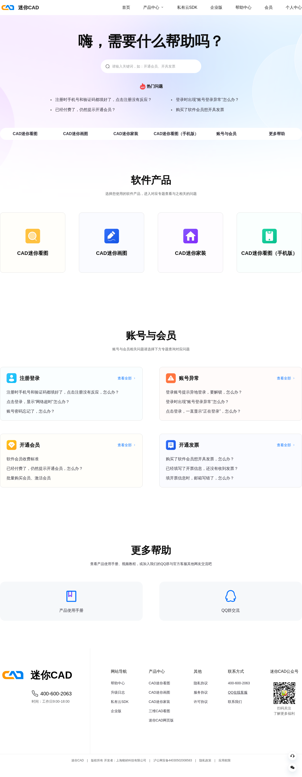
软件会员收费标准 (23, 459)
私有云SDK (187, 7)
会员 (269, 7)
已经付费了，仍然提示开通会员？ (85, 109)
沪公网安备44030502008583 (173, 760)
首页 (126, 7)
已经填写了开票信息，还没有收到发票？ (202, 468)
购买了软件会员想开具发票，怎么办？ (200, 459)
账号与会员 (226, 134)
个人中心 (294, 7)
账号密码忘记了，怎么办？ (31, 411)
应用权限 (225, 760)
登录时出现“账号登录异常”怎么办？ (207, 99)
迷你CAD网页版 (161, 720)
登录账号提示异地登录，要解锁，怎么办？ (204, 392)
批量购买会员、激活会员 (29, 478)
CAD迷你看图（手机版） (176, 134)
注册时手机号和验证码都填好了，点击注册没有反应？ (103, 99)
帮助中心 (243, 7)
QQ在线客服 (237, 692)
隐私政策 (205, 760)
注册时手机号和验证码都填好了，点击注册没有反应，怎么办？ (63, 392)
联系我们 (235, 702)
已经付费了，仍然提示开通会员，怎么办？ (45, 468)
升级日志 (118, 692)
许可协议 (201, 702)
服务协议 (201, 692)
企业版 (216, 7)
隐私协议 (201, 683)
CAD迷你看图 (25, 134)
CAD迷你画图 (75, 134)
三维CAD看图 (159, 711)
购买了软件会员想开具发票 (200, 109)
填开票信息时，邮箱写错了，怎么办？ (200, 478)
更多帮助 (277, 134)
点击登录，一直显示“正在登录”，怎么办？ (203, 411)
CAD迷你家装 (125, 134)
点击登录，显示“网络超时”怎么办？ (38, 402)
